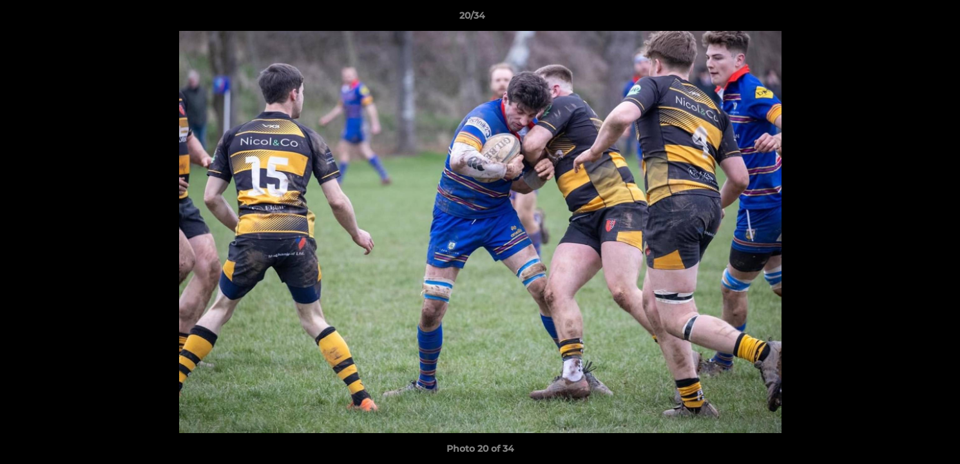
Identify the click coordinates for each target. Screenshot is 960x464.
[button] (906, 18)
